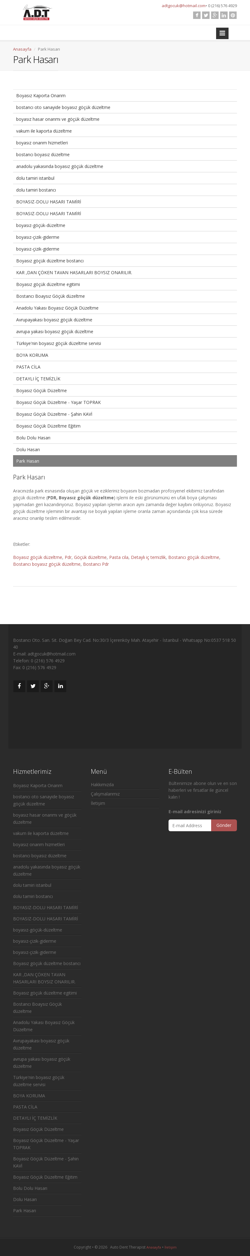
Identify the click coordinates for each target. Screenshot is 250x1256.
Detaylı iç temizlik (148, 557)
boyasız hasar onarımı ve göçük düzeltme (58, 119)
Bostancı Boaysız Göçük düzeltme (50, 296)
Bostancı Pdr (96, 564)
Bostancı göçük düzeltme (193, 557)
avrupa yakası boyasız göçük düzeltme (54, 331)
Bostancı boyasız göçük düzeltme (47, 564)
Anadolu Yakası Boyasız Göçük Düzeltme (57, 308)
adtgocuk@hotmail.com (184, 5)
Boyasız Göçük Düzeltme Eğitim (48, 426)
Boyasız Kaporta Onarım (41, 95)
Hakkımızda (102, 784)
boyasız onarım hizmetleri (42, 143)
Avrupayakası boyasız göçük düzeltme (54, 320)
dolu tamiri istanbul (35, 178)
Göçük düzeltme (90, 557)
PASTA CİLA (28, 367)
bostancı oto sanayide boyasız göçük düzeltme (63, 107)
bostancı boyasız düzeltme (43, 154)
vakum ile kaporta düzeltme (44, 131)
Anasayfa (22, 49)
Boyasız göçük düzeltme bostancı (50, 261)
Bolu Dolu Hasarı (33, 438)
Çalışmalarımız (105, 793)
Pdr (68, 557)
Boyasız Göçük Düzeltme (41, 390)
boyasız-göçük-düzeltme (40, 225)
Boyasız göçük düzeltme (37, 557)
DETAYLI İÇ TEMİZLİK (38, 379)
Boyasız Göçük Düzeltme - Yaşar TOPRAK (58, 402)
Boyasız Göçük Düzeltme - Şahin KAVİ (54, 414)
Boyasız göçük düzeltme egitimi (48, 284)
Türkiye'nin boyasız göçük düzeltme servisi (58, 343)
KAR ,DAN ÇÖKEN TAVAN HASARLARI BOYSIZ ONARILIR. (74, 272)
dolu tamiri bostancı (36, 190)
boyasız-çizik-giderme (37, 237)
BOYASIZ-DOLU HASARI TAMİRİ (48, 202)
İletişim (98, 803)
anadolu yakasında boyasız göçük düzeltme (59, 166)
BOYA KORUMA (32, 355)
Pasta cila (118, 557)
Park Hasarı (27, 461)
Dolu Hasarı (28, 449)
